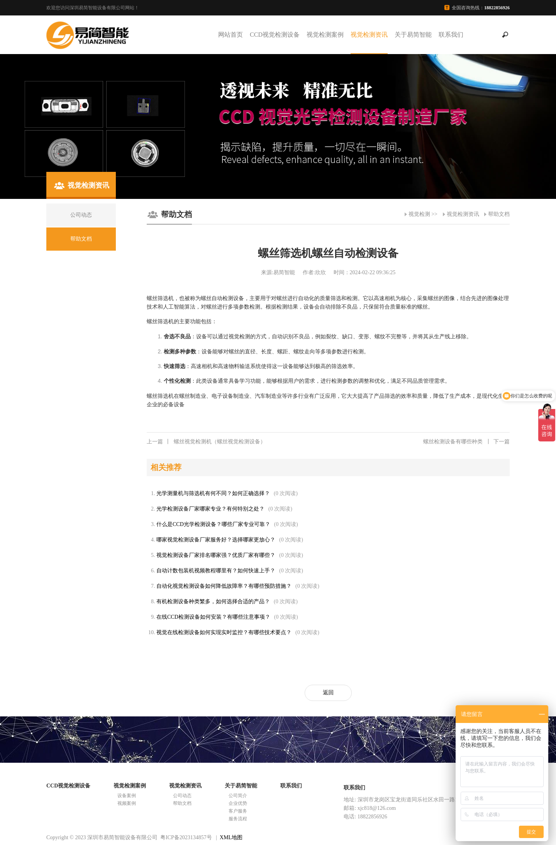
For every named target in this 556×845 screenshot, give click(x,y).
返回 (328, 693)
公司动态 (182, 795)
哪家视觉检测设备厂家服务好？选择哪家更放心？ (215, 540)
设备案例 (126, 795)
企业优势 (238, 803)
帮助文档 (499, 214)
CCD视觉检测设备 (275, 34)
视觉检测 (419, 214)
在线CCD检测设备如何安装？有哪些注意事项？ (213, 617)
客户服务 (238, 811)
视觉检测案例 (325, 34)
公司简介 (238, 795)
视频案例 (126, 803)
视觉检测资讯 (369, 34)
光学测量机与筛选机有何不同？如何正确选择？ (213, 493)
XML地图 (231, 837)
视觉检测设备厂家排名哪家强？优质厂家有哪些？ (215, 555)
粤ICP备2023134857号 (186, 837)
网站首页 (230, 34)
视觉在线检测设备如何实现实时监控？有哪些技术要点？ (224, 632)
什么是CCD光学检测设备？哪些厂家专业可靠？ (213, 524)
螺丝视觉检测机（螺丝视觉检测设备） (206, 441)
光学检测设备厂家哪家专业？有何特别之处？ (210, 509)
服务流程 (238, 818)
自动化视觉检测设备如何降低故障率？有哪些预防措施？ (224, 586)
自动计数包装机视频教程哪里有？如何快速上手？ (215, 571)
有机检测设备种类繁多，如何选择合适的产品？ (213, 601)
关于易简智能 (413, 34)
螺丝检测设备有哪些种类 (466, 441)
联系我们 (451, 34)
